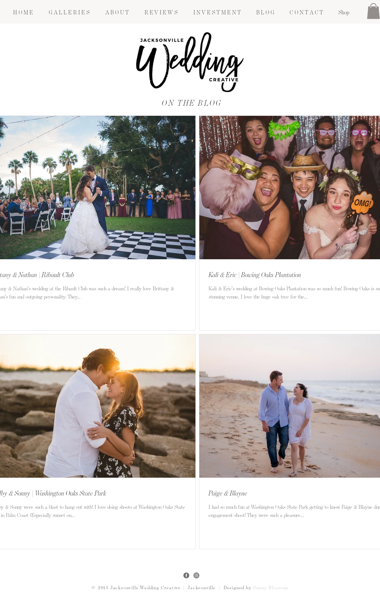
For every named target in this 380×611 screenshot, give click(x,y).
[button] (69, 13)
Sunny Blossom (270, 588)
